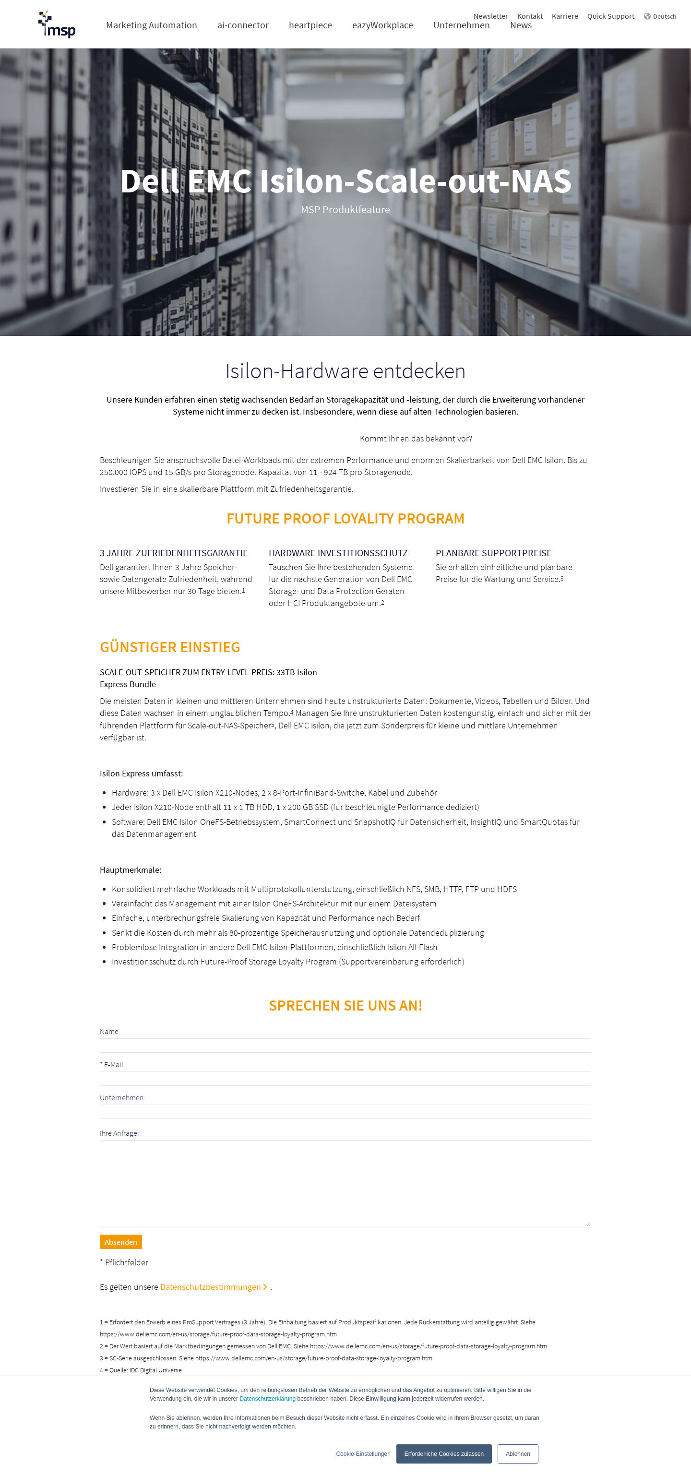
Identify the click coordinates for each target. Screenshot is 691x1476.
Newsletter (491, 16)
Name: (110, 1031)
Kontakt (530, 16)
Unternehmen (461, 25)
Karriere (565, 16)
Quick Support (610, 16)
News (521, 25)
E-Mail (111, 1064)
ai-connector (243, 25)
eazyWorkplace (382, 25)
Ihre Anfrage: (119, 1133)
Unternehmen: (123, 1097)
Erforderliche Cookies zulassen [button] (444, 1454)
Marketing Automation (151, 25)
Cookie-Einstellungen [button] (363, 1454)
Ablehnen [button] (518, 1454)
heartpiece (310, 25)
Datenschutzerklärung (267, 1398)
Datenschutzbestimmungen (210, 1286)
